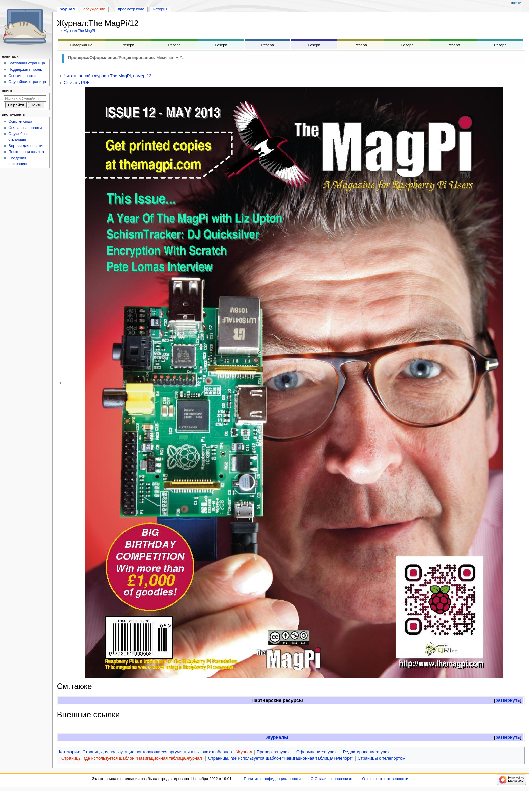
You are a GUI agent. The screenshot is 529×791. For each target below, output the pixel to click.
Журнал (244, 752)
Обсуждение (94, 9)
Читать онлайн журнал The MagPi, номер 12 (107, 76)
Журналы (277, 737)
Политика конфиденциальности (272, 778)
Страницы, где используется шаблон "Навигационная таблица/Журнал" (132, 758)
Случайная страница (27, 82)
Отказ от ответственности (385, 778)
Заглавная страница (26, 63)
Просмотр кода (131, 9)
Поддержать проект (26, 69)
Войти (516, 3)
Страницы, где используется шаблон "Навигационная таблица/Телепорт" (280, 758)
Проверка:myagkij (274, 752)
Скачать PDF (76, 82)
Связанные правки (25, 127)
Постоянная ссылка (26, 152)
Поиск (7, 91)
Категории (69, 752)
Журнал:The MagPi (79, 31)
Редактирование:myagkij (367, 752)
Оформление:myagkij (317, 752)
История (160, 9)
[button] (507, 700)
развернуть (507, 700)
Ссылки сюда (20, 121)
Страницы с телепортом (382, 758)
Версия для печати (25, 146)
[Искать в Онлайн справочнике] (25, 98)
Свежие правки (22, 76)
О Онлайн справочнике (331, 778)
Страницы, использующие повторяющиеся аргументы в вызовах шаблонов (157, 752)
